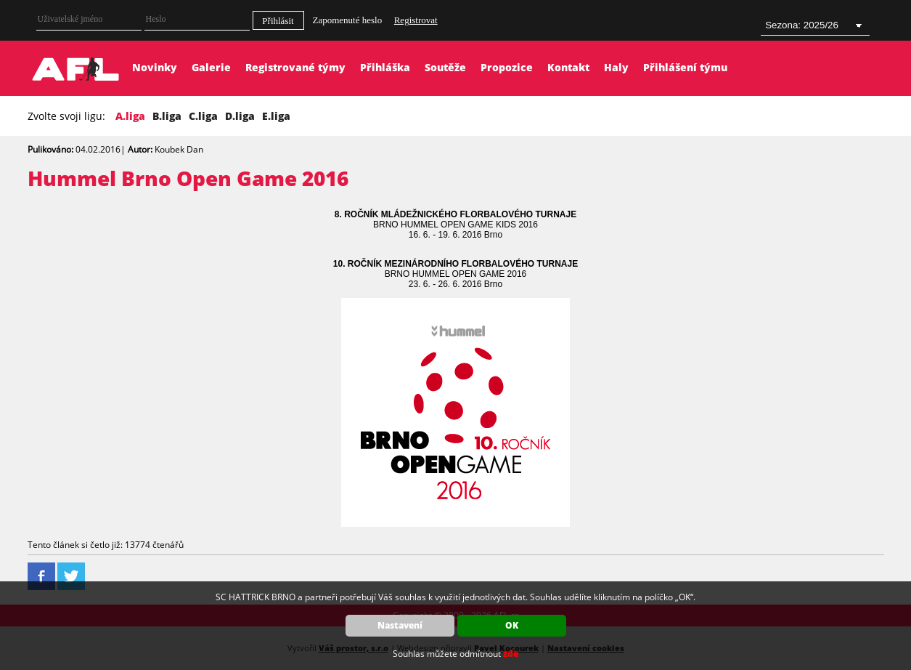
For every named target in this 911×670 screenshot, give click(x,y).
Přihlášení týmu (685, 67)
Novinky (154, 67)
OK (511, 625)
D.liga (240, 116)
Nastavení (399, 625)
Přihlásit (277, 20)
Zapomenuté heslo (348, 20)
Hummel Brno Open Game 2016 (188, 178)
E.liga (276, 116)
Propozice (507, 67)
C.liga (203, 116)
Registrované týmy (295, 67)
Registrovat (416, 20)
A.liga (130, 116)
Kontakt (568, 67)
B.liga (166, 116)
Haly (616, 67)
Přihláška (385, 67)
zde (510, 653)
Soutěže (445, 67)
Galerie (211, 67)
